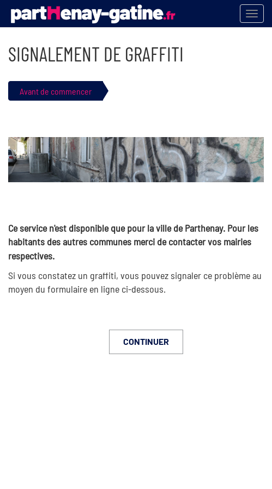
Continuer (146, 341)
